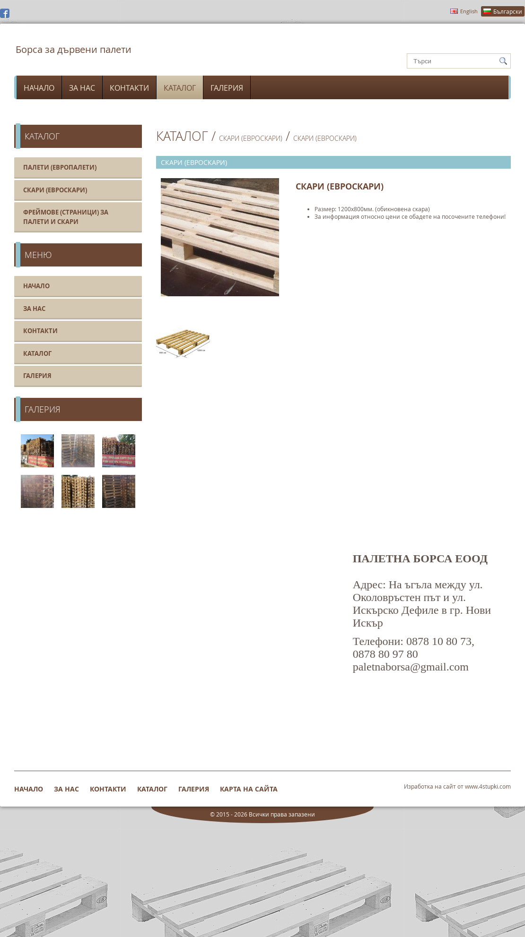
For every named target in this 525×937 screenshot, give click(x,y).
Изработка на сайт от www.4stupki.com (457, 786)
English (469, 11)
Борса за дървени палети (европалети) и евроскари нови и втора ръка (73, 56)
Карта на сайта (249, 788)
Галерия (226, 88)
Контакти (129, 88)
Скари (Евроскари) (55, 190)
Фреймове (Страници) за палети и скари (65, 217)
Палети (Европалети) (59, 167)
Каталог (180, 88)
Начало (39, 88)
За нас (82, 88)
